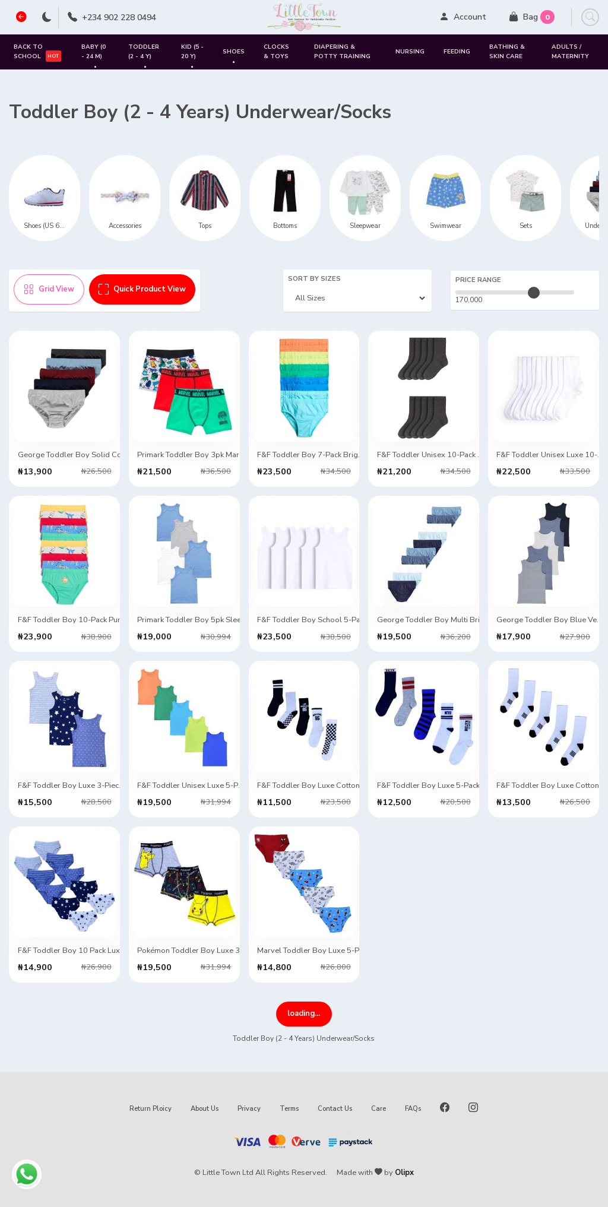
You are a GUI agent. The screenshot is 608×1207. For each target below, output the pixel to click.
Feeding (457, 51)
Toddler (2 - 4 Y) (143, 56)
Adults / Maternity (570, 51)
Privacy (249, 1108)
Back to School (37, 52)
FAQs (413, 1108)
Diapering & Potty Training (342, 51)
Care (378, 1108)
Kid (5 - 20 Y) (192, 56)
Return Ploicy (150, 1108)
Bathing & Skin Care (507, 51)
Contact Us (335, 1108)
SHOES (234, 56)
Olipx (404, 1172)
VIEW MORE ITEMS (304, 1013)
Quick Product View (142, 289)
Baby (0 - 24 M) (93, 56)
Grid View (49, 289)
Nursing (410, 51)
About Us (204, 1108)
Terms (289, 1108)
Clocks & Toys (276, 51)
